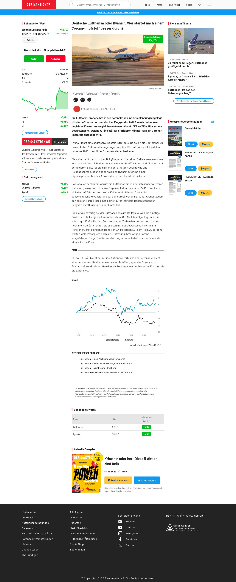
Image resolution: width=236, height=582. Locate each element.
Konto (118, 491)
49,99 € (191, 144)
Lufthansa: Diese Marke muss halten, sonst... (103, 358)
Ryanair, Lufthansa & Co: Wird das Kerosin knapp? (189, 78)
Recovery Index (33, 153)
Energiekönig (193, 128)
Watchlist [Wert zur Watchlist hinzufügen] (30, 39)
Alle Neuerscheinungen (209, 121)
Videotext (28, 544)
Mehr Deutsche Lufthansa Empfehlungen (194, 101)
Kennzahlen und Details (35, 132)
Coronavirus (92, 93)
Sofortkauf (118, 480)
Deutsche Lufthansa (145, 345)
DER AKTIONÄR (108, 109)
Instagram (128, 533)
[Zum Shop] (147, 4)
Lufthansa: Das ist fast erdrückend (98, 367)
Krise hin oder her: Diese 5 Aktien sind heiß (130, 461)
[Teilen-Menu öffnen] (75, 100)
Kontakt (126, 521)
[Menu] (209, 4)
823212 (26, 33)
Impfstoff (104, 93)
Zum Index (29, 169)
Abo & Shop (77, 544)
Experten (75, 522)
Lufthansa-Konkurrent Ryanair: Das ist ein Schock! (106, 372)
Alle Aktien (76, 512)
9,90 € (190, 168)
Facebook (127, 539)
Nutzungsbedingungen (35, 522)
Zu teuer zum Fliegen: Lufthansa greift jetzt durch (187, 64)
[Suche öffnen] (73, 4)
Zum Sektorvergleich (33, 198)
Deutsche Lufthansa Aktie (34, 29)
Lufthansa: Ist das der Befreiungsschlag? (181, 91)
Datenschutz (29, 528)
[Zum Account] (159, 4)
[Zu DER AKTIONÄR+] (174, 4)
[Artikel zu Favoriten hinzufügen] (89, 100)
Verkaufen (55, 58)
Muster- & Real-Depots (83, 533)
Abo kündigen (30, 554)
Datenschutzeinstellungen (37, 538)
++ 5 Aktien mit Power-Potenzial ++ (118, 12)
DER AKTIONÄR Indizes (83, 538)
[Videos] (189, 4)
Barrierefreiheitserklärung (37, 533)
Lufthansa (79, 93)
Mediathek (76, 517)
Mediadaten (29, 512)
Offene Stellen (30, 549)
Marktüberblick (79, 528)
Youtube (126, 527)
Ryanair (115, 93)
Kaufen (34, 58)
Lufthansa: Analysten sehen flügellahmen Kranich (106, 363)
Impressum (28, 517)
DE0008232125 (41, 33)
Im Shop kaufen (147, 480)
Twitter (126, 545)
